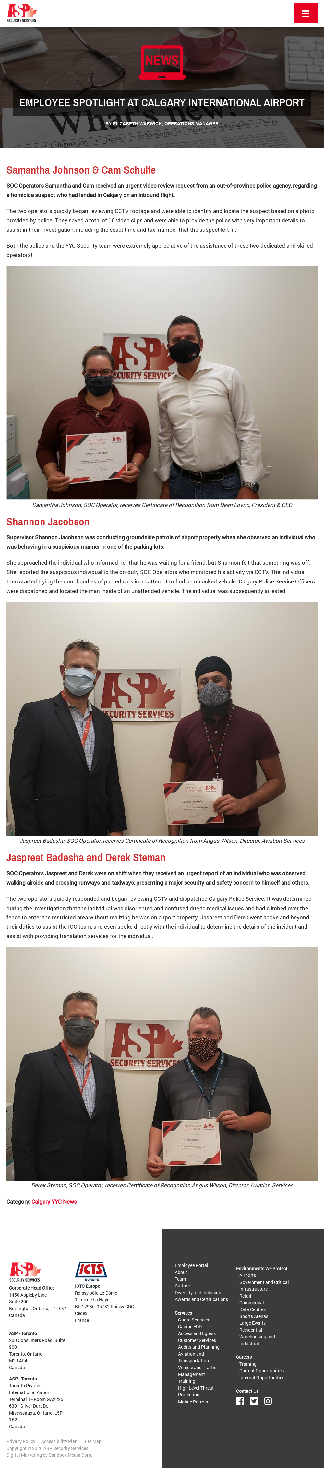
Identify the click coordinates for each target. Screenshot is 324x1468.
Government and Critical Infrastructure (264, 1285)
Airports (247, 1275)
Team (180, 1279)
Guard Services (193, 1320)
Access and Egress (197, 1333)
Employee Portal (191, 1265)
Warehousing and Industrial (257, 1339)
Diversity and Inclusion (198, 1292)
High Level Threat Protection (196, 1391)
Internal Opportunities (261, 1377)
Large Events (252, 1323)
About (181, 1272)
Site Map (92, 1441)
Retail (245, 1296)
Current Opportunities (261, 1371)
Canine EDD (190, 1326)
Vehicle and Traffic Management (197, 1370)
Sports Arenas (253, 1316)
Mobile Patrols (193, 1401)
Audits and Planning (199, 1347)
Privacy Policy (20, 1441)
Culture (182, 1286)
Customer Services (197, 1340)
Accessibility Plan (59, 1441)
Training (186, 1381)
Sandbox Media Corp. (70, 1455)
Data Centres (252, 1309)
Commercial (251, 1302)
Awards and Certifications (201, 1299)
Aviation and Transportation (193, 1357)
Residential (250, 1330)
